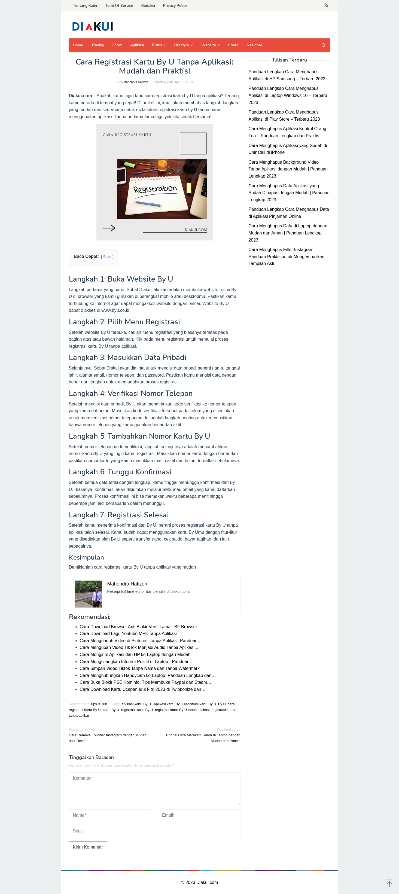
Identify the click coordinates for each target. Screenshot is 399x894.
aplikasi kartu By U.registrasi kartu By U (185, 704)
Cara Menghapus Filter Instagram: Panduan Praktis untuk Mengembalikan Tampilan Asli (286, 256)
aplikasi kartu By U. (137, 704)
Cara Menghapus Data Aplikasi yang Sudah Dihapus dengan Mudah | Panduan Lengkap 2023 (289, 193)
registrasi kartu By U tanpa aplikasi (182, 710)
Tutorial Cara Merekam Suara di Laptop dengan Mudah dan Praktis (199, 735)
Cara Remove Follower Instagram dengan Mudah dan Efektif (110, 735)
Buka (107, 257)
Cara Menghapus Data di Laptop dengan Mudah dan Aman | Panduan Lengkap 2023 (288, 233)
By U (222, 704)
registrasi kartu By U (137, 710)
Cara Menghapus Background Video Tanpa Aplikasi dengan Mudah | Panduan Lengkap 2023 (288, 169)
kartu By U (111, 710)
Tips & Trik (98, 704)
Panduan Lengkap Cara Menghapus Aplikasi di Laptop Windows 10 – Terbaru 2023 (288, 95)
